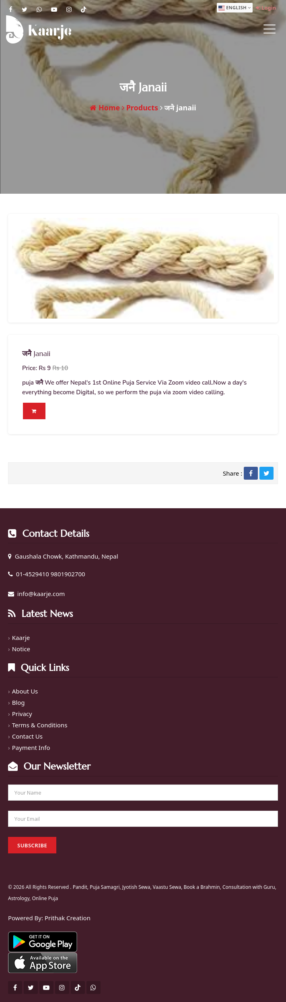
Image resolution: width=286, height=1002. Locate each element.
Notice (21, 649)
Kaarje (21, 637)
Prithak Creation (68, 918)
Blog (18, 702)
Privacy (22, 714)
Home (105, 107)
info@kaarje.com (41, 594)
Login (266, 7)
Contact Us (27, 736)
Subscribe (32, 845)
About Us (25, 691)
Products (140, 107)
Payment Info (31, 747)
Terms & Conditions (40, 725)
